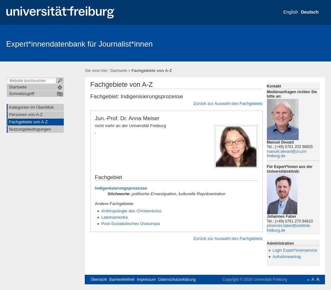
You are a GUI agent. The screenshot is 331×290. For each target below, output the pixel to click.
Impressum (146, 279)
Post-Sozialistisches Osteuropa (130, 223)
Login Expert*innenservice (295, 250)
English (290, 12)
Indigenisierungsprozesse (121, 188)
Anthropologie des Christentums (131, 211)
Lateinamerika (114, 217)
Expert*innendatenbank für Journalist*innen (79, 44)
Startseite (118, 70)
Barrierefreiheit (122, 279)
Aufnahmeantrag (287, 257)
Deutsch (309, 12)
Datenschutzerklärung (177, 279)
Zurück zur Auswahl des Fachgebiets (227, 103)
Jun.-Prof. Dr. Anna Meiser (127, 118)
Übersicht (99, 279)
